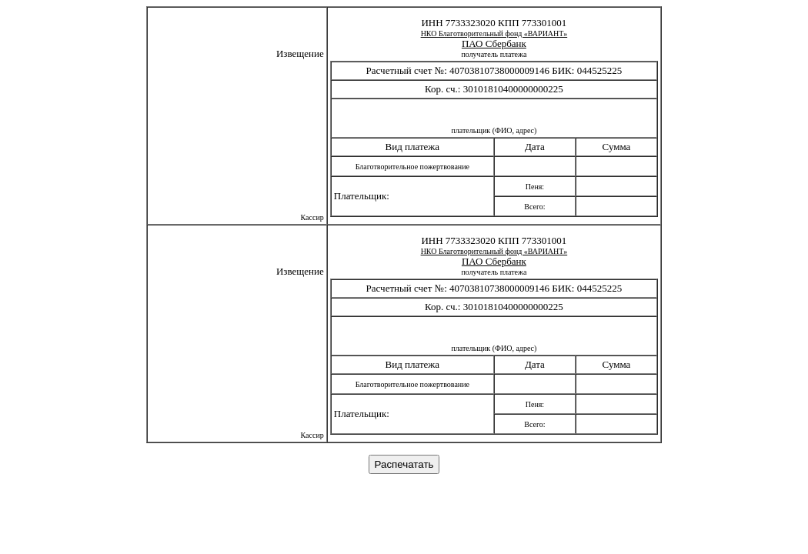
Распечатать (404, 464)
